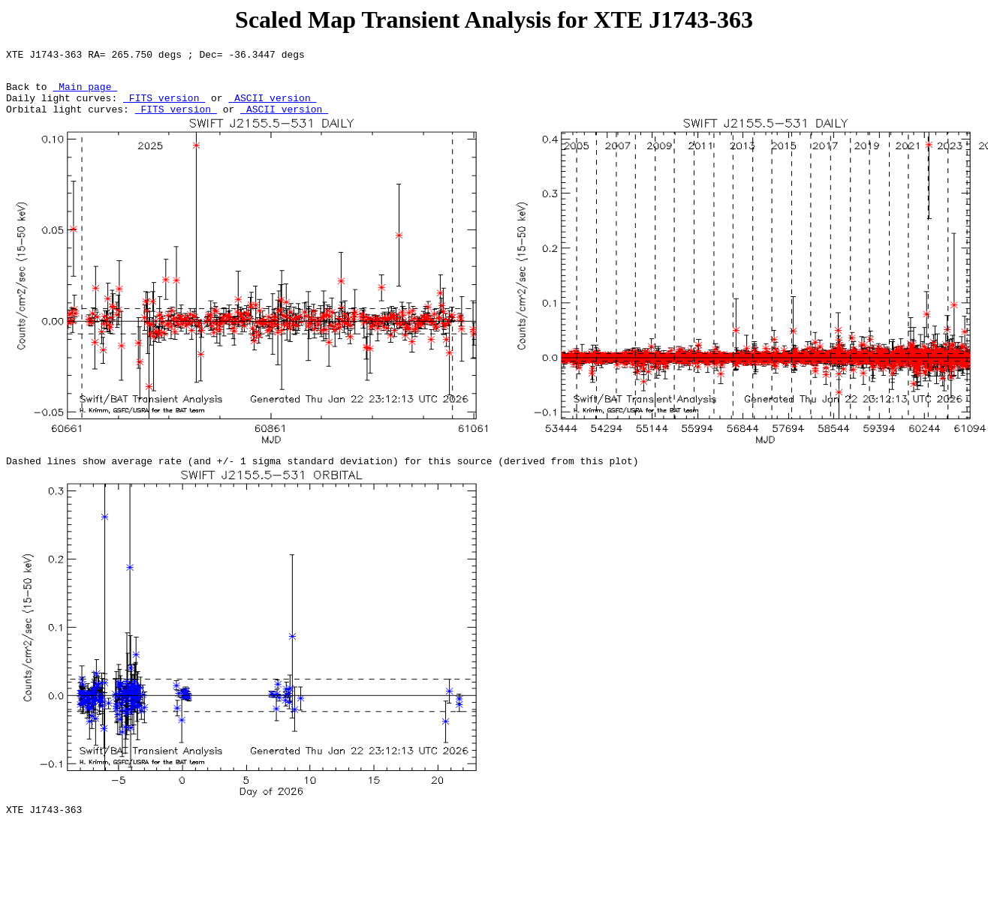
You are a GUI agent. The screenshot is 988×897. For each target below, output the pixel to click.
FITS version (164, 106)
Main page (85, 93)
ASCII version (272, 106)
